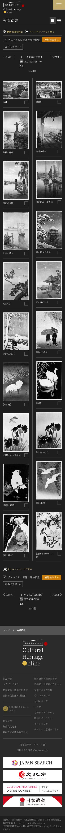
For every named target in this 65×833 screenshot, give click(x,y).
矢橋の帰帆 (8, 152)
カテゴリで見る (11, 684)
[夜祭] (39, 101)
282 (37, 57)
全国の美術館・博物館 (14, 695)
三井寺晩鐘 (41, 151)
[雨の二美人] (42, 352)
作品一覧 (7, 678)
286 (29, 61)
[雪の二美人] (9, 353)
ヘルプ (37, 706)
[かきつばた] (42, 452)
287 (33, 61)
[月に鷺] (7, 404)
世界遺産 (7, 720)
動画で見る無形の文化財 (15, 732)
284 (21, 61)
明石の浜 (7, 303)
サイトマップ (41, 723)
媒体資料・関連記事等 (45, 678)
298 (21, 66)
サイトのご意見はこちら (46, 729)
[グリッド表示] (53, 20)
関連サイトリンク (43, 718)
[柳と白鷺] (41, 502)
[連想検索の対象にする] (26, 102)
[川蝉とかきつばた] (12, 454)
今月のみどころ (42, 695)
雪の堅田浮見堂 (43, 252)
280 (29, 57)
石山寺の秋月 (42, 302)
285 (25, 61)
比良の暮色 (8, 253)
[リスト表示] (59, 20)
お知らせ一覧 (41, 701)
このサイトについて (44, 712)
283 (40, 57)
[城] (5, 102)
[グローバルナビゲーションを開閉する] (59, 5)
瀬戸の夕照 (8, 202)
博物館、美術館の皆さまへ (47, 684)
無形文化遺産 (9, 726)
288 (37, 61)
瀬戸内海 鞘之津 (44, 201)
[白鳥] (39, 403)
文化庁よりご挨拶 (43, 690)
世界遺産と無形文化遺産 (15, 690)
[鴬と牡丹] (8, 555)
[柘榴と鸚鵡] (9, 504)
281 (33, 57)
